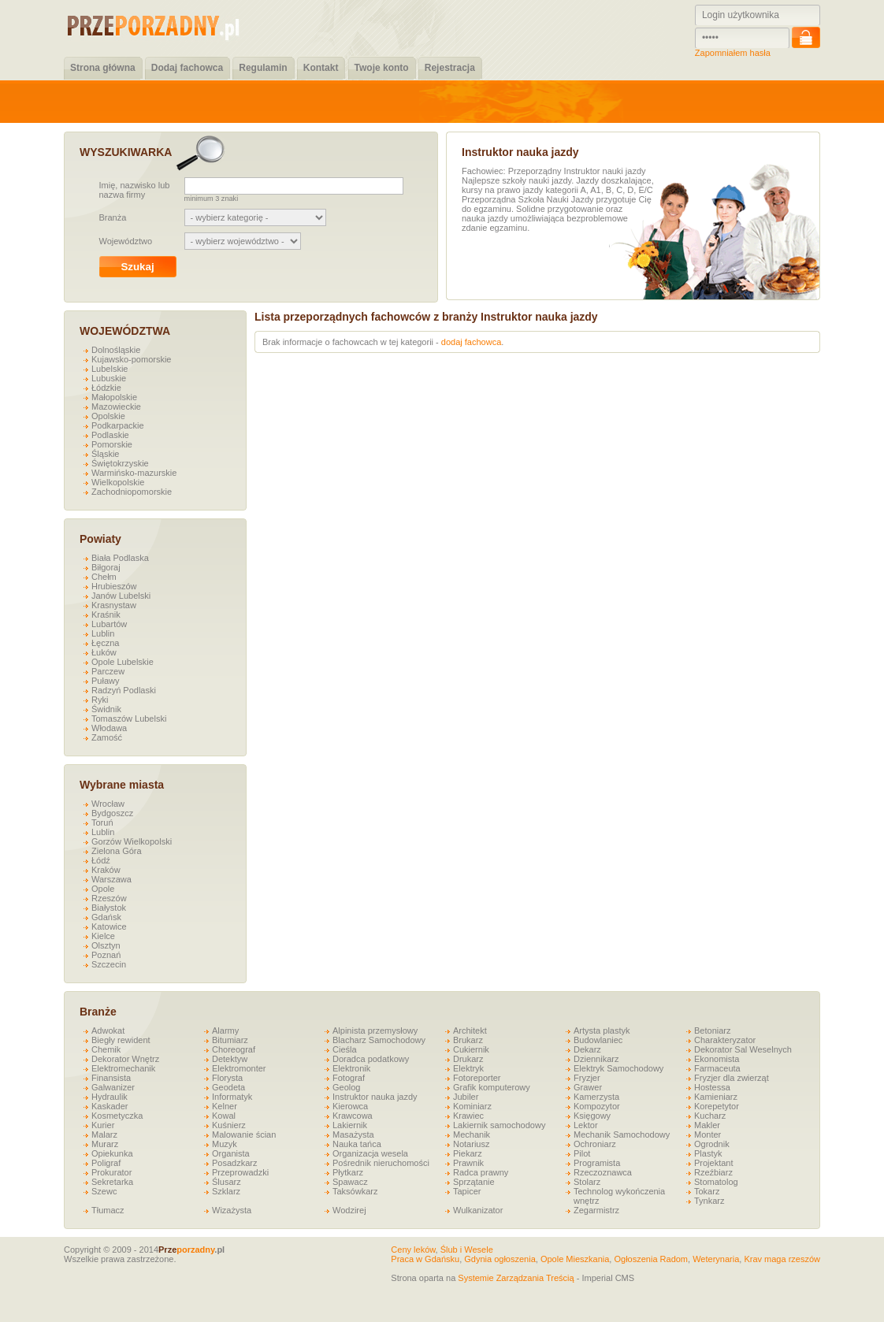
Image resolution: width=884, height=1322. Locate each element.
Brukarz (468, 1040)
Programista (597, 1163)
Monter (707, 1134)
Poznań (106, 955)
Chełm (104, 576)
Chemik (106, 1049)
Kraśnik (106, 614)
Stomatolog (716, 1181)
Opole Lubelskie (122, 662)
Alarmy (225, 1030)
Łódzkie (106, 387)
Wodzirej (349, 1210)
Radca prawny (480, 1172)
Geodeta (228, 1087)
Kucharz (710, 1115)
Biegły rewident (120, 1040)
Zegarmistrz (596, 1210)
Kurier (102, 1125)
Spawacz (350, 1181)
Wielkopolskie (117, 482)
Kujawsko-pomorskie (131, 359)
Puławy (105, 680)
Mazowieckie (116, 406)
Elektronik (351, 1068)
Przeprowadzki (240, 1172)
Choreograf (233, 1049)
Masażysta (353, 1134)
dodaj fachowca (471, 342)
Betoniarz (712, 1030)
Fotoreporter (477, 1077)
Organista (231, 1153)
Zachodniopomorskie (131, 491)
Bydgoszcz (112, 813)
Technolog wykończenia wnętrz (619, 1195)
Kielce (103, 936)
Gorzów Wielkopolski (131, 841)
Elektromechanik (123, 1068)
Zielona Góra (116, 851)
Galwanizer (113, 1087)
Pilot (582, 1153)
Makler (707, 1125)
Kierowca (350, 1106)
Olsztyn (106, 945)
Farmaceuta (717, 1068)
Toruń (102, 822)
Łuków (104, 652)
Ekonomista (716, 1059)
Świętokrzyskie (120, 463)
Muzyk (224, 1144)
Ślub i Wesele (466, 1249)
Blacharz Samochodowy (378, 1040)
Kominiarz (472, 1106)
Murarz (104, 1144)
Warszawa (111, 879)
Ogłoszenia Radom (651, 1259)
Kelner (224, 1106)
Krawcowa (352, 1115)
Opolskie (108, 416)
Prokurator (111, 1172)
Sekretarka (112, 1181)
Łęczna (105, 643)
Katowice (109, 926)
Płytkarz (347, 1172)
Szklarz (226, 1191)
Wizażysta (231, 1210)
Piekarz (467, 1153)
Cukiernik (471, 1049)
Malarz (104, 1134)
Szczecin (108, 964)
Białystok (108, 907)
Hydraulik (109, 1096)
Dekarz (587, 1049)
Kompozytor (597, 1106)
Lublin (102, 633)
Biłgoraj (106, 567)
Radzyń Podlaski (123, 690)
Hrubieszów (113, 586)
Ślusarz (226, 1181)
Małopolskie (114, 397)
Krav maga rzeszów (782, 1259)
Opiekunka (112, 1153)
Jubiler (465, 1096)
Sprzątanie (474, 1181)
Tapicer (467, 1191)
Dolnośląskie (115, 350)
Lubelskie (109, 368)
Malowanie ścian (244, 1134)
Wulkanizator (478, 1210)
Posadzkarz (234, 1163)
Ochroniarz (595, 1144)
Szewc (104, 1191)
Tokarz (706, 1191)
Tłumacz (107, 1210)
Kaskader (109, 1106)
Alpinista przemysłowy (375, 1030)
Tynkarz (709, 1200)
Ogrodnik (712, 1144)
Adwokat (107, 1030)
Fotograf (348, 1077)
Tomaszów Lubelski (128, 718)
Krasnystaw (113, 605)
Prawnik (468, 1163)
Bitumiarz (230, 1040)
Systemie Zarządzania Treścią (516, 1278)
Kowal (224, 1115)
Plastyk (708, 1153)
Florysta (227, 1077)
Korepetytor (716, 1106)
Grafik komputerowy (491, 1087)
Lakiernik (349, 1125)
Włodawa (109, 728)
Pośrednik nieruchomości (380, 1163)
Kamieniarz (715, 1096)
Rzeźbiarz (713, 1172)
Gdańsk (106, 917)
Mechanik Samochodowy (622, 1134)
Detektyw (229, 1059)
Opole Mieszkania (574, 1259)
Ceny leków (413, 1249)
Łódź (100, 860)
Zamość (106, 737)
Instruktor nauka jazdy (375, 1096)
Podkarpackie (117, 425)
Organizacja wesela (370, 1153)
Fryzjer (587, 1077)
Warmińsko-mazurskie (133, 472)
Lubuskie (108, 378)
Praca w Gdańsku (425, 1259)
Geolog (346, 1087)
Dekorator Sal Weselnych (743, 1049)
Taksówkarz (354, 1191)
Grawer (588, 1087)
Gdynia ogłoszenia (500, 1259)
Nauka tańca (356, 1144)
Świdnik (106, 709)
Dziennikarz (596, 1059)
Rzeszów (109, 898)
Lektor (586, 1125)
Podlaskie (110, 435)
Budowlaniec (598, 1040)
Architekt (470, 1030)
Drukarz (468, 1059)
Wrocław (107, 803)
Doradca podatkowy (370, 1059)
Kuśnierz (229, 1125)
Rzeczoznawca (603, 1172)
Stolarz (587, 1181)
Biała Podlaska (120, 558)
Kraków (106, 870)
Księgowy (592, 1115)
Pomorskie (111, 444)
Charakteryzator (725, 1040)
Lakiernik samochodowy (499, 1125)
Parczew (107, 671)
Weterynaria (716, 1259)
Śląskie (105, 454)
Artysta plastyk (602, 1030)
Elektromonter (239, 1068)
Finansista (111, 1077)
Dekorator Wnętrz (125, 1059)
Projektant (714, 1163)
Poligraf (106, 1163)
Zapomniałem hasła (733, 53)
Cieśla (344, 1049)
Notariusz (471, 1144)
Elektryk (468, 1068)
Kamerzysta (596, 1096)
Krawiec (468, 1115)
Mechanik (471, 1134)
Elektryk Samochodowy (618, 1068)
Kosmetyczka (117, 1115)
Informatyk (232, 1096)
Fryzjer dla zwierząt (731, 1077)
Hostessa (712, 1087)
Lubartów (109, 624)
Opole (102, 888)
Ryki (99, 699)
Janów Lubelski (120, 595)
